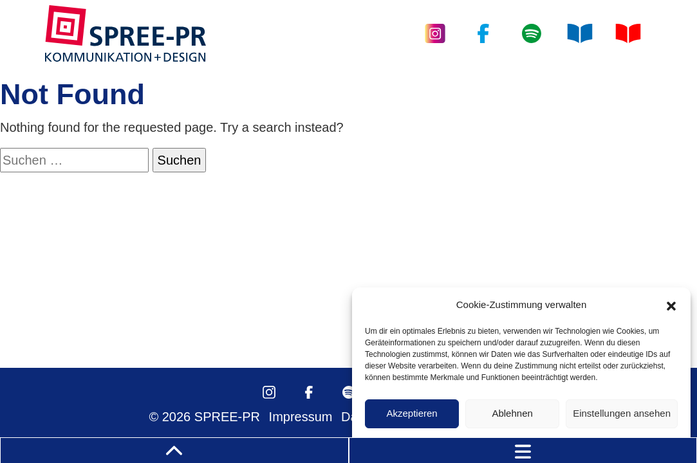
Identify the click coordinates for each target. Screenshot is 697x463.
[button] (671, 304)
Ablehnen (512, 413)
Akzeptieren (411, 413)
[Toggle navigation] (523, 450)
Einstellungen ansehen (622, 413)
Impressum (301, 417)
